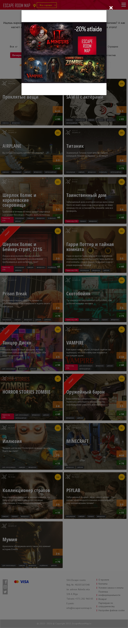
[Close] (111, 7)
